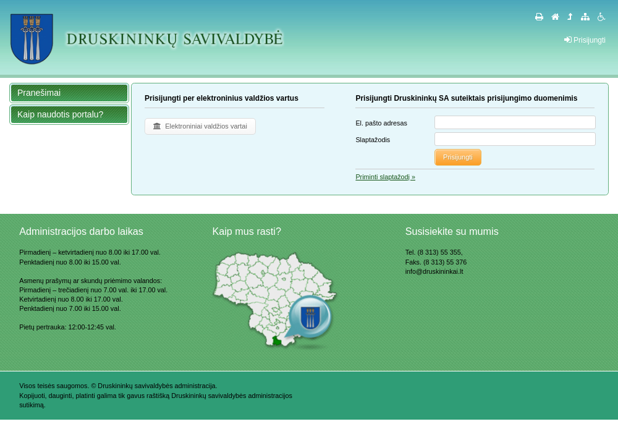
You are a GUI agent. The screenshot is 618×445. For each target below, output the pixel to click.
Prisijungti (585, 40)
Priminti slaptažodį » (385, 176)
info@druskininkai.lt (434, 271)
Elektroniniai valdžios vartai (200, 126)
